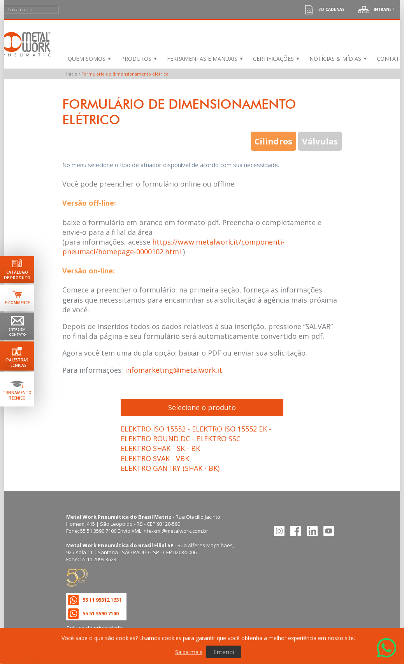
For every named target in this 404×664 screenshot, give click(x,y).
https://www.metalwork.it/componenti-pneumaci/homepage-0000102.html (173, 246)
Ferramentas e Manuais (202, 58)
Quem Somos (86, 58)
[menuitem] (88, 58)
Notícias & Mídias (335, 58)
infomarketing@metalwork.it (173, 370)
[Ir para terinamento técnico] (17, 389)
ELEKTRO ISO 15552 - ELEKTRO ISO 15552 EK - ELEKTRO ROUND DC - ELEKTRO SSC (196, 433)
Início (71, 74)
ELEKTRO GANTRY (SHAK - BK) (170, 468)
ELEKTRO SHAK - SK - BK (160, 448)
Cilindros (273, 141)
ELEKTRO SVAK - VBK (155, 458)
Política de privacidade (94, 628)
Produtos (136, 58)
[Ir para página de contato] (17, 326)
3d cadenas (321, 9)
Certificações (273, 58)
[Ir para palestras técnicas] (17, 356)
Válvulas (320, 141)
